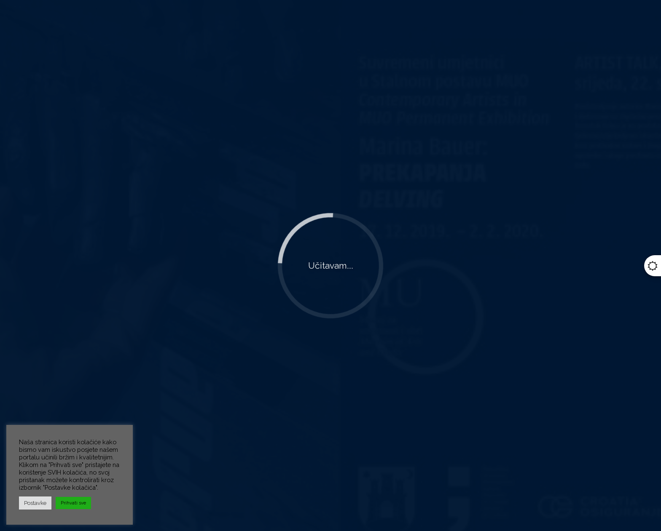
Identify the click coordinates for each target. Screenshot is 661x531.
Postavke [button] (35, 503)
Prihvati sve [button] (73, 503)
